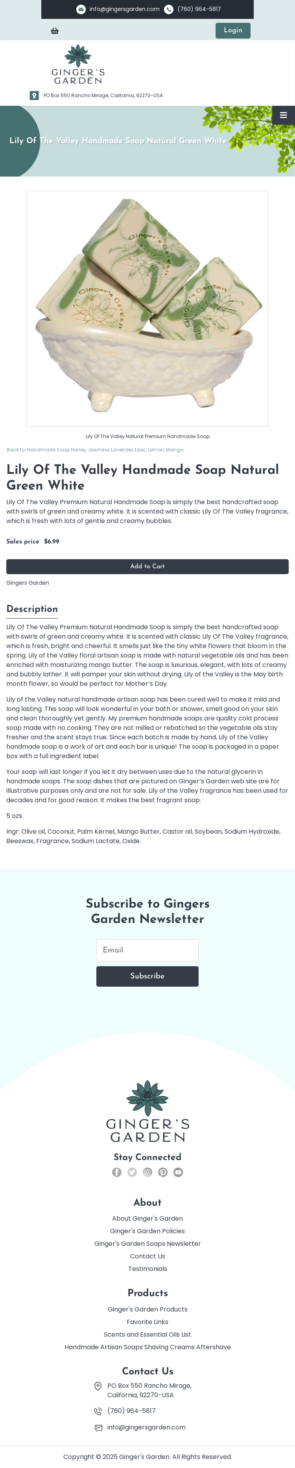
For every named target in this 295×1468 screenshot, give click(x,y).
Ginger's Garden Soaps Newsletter (147, 1243)
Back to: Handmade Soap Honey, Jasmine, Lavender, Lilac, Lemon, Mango (95, 449)
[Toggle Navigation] (283, 115)
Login (233, 30)
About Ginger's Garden (147, 1218)
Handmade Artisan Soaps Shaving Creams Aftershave (148, 1347)
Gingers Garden (27, 583)
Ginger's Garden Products (148, 1309)
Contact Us (147, 1256)
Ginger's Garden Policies (147, 1231)
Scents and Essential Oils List (147, 1334)
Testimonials (147, 1268)
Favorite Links (147, 1321)
